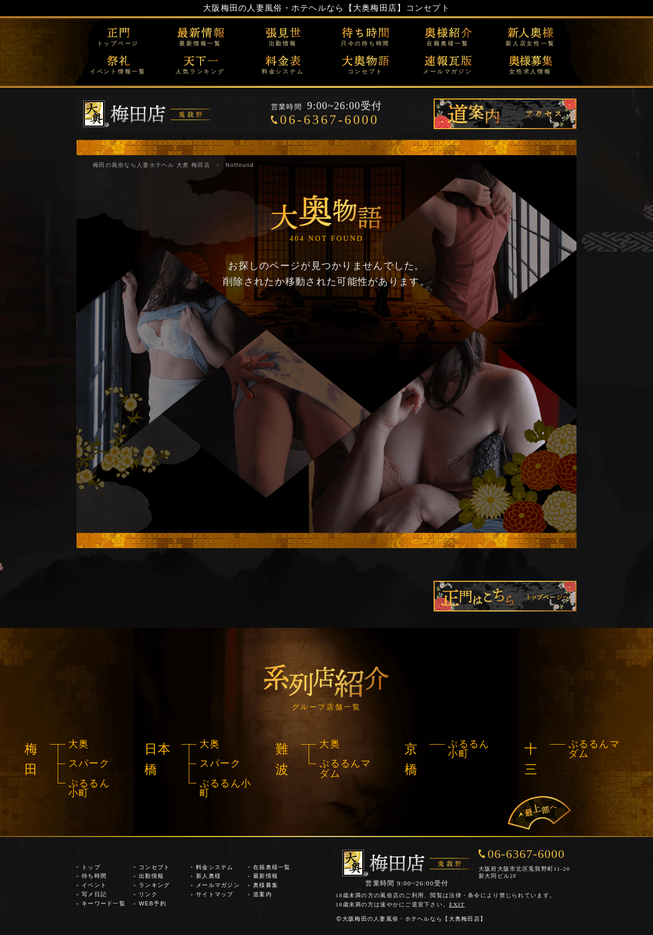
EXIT (457, 904)
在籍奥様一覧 (447, 43)
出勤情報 (283, 43)
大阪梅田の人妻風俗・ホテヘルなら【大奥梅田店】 (304, 8)
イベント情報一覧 (118, 71)
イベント (94, 885)
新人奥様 (208, 876)
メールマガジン (447, 71)
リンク (148, 894)
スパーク (89, 763)
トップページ (118, 43)
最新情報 (265, 876)
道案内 (262, 894)
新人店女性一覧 (530, 43)
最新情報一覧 (200, 43)
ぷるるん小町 (89, 788)
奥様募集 (265, 885)
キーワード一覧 (103, 903)
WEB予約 (152, 903)
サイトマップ (215, 894)
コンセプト (365, 71)
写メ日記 (94, 894)
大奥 (78, 744)
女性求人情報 (530, 71)
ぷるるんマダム (345, 768)
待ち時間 (94, 876)
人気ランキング (199, 71)
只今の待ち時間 (365, 43)
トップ (91, 867)
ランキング (154, 885)
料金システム (283, 71)
